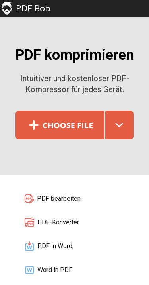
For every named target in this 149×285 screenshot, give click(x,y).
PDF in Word (48, 246)
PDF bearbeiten (52, 198)
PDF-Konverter (51, 222)
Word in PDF (48, 270)
